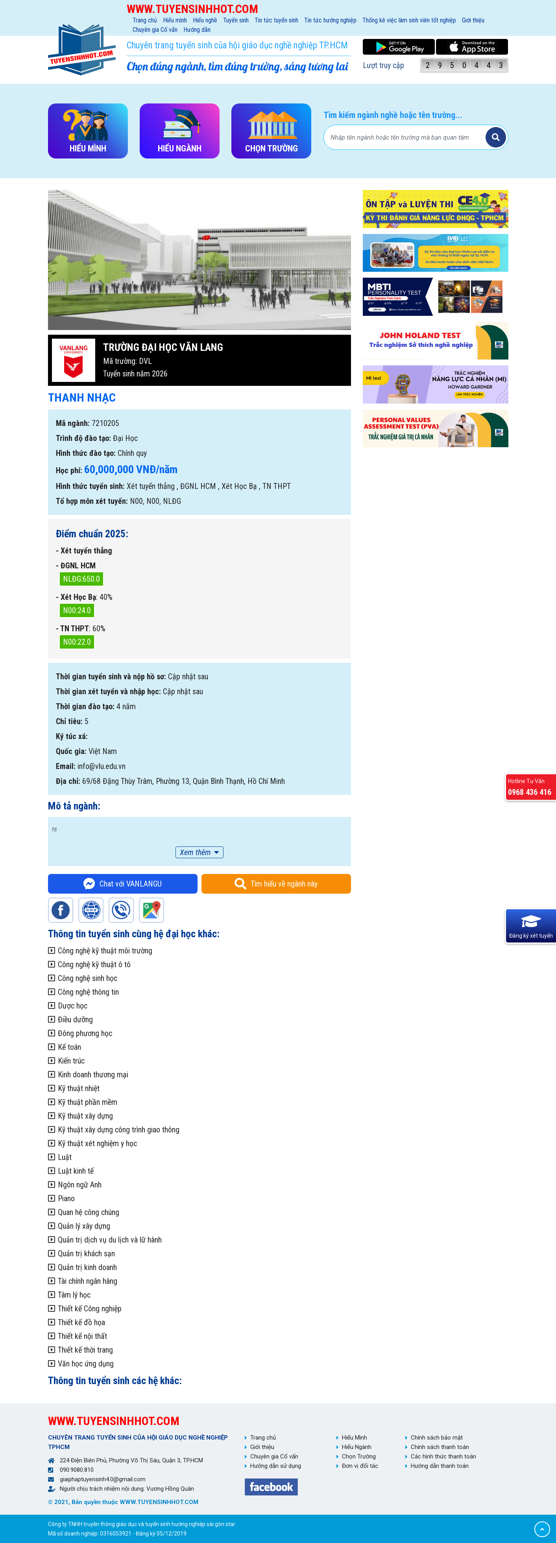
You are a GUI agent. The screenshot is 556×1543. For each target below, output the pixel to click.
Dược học (72, 1005)
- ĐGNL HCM (76, 565)
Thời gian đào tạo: (85, 706)
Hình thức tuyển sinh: (90, 486)
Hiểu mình (175, 20)
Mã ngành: (73, 423)
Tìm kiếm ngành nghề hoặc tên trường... (392, 115)
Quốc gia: (71, 751)
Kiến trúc (71, 1061)
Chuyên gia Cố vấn (155, 29)
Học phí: (69, 470)
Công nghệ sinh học (87, 978)
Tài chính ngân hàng (87, 1281)
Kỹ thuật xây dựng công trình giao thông (118, 1129)
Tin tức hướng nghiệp (330, 20)
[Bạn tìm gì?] (406, 137)
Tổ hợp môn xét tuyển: (92, 501)
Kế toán (69, 1047)
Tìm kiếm (496, 137)
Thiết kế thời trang (85, 1350)
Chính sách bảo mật (437, 1437)
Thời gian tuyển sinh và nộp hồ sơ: (111, 676)
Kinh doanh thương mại (93, 1074)
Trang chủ (145, 20)
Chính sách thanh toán (440, 1447)
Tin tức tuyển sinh (276, 20)
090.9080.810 (77, 1469)
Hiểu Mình (354, 1437)
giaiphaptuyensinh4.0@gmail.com (103, 1479)
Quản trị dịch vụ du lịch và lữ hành (110, 1239)
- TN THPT (72, 628)
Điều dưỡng (75, 1019)
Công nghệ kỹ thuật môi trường (105, 950)
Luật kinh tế (76, 1171)
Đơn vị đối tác (360, 1465)
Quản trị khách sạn (86, 1253)
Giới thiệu (473, 20)
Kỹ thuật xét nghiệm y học (97, 1143)
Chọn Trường (359, 1456)
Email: (66, 766)
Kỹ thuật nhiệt (79, 1088)
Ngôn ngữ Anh (80, 1184)
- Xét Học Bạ (76, 597)
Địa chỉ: (68, 781)
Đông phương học (85, 1033)
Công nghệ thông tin (88, 992)
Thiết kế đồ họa (81, 1322)
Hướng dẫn (197, 29)
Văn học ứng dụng (86, 1363)
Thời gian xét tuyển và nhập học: (108, 691)
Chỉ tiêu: (69, 721)
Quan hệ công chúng (88, 1212)
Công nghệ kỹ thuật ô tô (94, 964)
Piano (66, 1198)
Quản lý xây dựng (84, 1226)
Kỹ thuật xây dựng (85, 1116)
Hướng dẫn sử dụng (275, 1465)
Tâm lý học (74, 1295)
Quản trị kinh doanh (87, 1267)
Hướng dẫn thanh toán (440, 1465)
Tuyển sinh (236, 20)
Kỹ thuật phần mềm (87, 1102)
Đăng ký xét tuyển (531, 935)
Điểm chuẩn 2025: (92, 534)
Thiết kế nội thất (82, 1336)
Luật (65, 1157)
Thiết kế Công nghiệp (90, 1308)
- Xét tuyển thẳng (84, 550)
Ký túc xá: (72, 736)
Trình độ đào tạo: (83, 438)
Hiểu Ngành (356, 1447)
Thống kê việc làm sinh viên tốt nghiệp (409, 20)
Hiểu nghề (205, 20)
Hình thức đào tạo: (86, 453)
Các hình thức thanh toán (443, 1456)
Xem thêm (195, 852)
